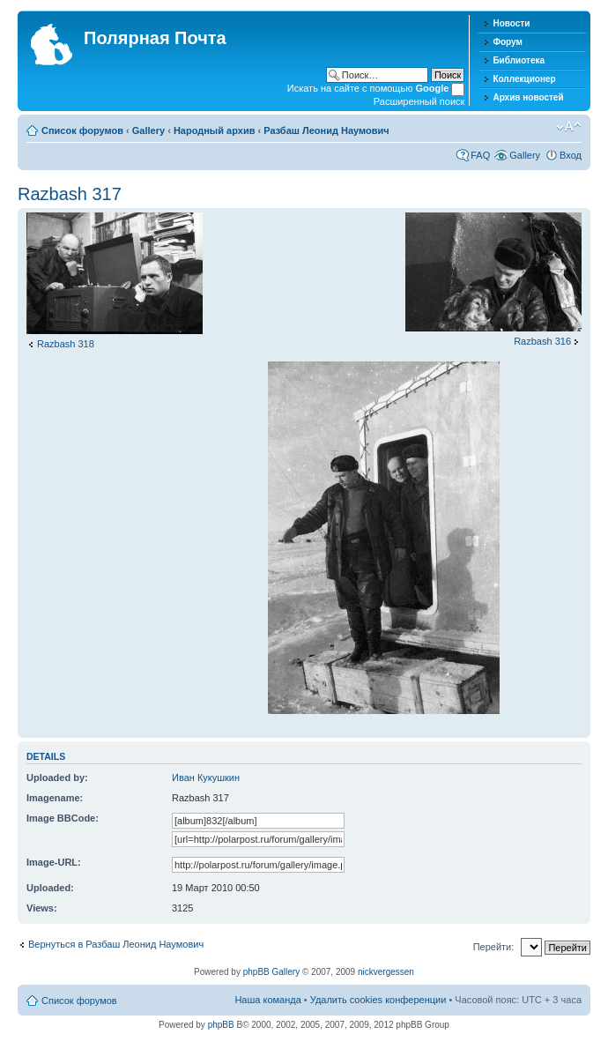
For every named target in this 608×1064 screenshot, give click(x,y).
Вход (571, 155)
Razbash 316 (542, 341)
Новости (511, 23)
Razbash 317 (70, 194)
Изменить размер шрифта (569, 127)
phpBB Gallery (271, 972)
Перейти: (494, 946)
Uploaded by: (57, 777)
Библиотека (519, 60)
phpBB (221, 1025)
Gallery (148, 130)
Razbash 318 (65, 344)
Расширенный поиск (419, 101)
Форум (507, 42)
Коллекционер (524, 79)
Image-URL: (53, 862)
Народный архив (215, 130)
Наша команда (267, 999)
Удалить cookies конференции (378, 999)
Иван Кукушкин (206, 777)
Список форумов (82, 130)
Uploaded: (50, 887)
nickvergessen (386, 972)
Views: (41, 908)
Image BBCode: (62, 818)
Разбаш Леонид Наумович (326, 130)
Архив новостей (528, 97)
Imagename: (54, 797)
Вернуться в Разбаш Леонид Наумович (116, 944)
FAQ (480, 155)
